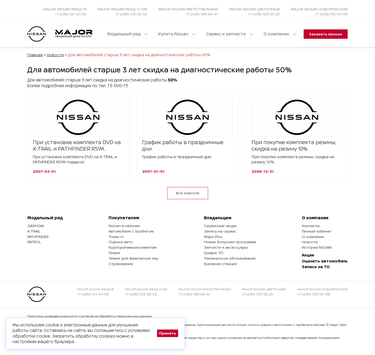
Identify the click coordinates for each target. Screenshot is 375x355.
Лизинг (115, 252)
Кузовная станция (220, 263)
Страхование (121, 263)
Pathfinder (38, 236)
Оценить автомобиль (325, 261)
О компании (280, 34)
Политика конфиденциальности (52, 316)
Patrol (34, 241)
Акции (308, 255)
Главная (35, 54)
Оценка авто (121, 241)
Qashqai (35, 225)
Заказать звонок (325, 33)
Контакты (311, 225)
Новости (55, 54)
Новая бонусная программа (230, 241)
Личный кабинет (317, 231)
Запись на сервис (220, 231)
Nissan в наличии (124, 225)
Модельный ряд (127, 34)
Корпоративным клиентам (133, 247)
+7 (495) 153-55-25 (264, 13)
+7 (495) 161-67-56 (70, 13)
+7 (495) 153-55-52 (131, 13)
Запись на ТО (316, 266)
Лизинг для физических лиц (133, 258)
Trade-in (116, 236)
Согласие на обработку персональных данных (115, 316)
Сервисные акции (220, 225)
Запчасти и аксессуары (226, 247)
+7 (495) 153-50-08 (331, 13)
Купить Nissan (177, 34)
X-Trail (33, 231)
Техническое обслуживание (230, 258)
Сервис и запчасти (229, 34)
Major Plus (213, 236)
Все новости (187, 192)
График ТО (213, 252)
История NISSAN (317, 247)
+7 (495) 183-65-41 (202, 13)
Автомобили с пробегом (131, 231)
